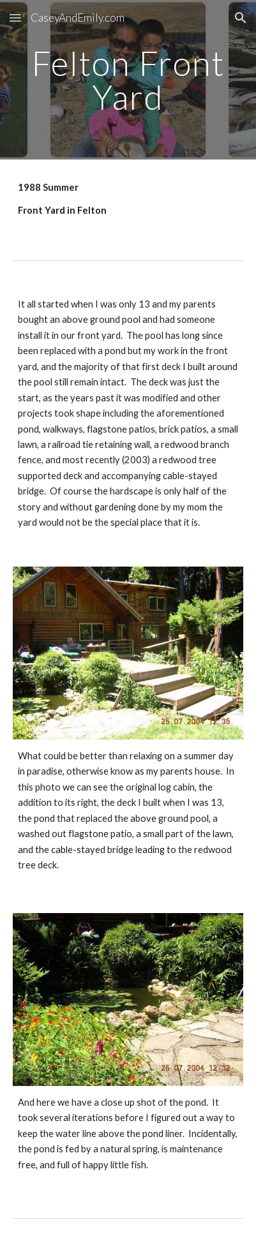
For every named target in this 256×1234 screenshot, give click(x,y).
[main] (128, 80)
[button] (15, 17)
